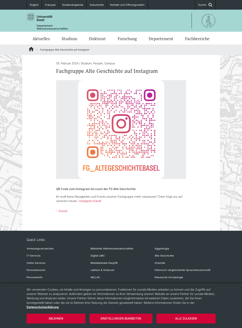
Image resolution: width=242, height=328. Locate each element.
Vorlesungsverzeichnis (40, 248)
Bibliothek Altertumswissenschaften (112, 248)
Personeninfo (35, 277)
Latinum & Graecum (102, 270)
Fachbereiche (197, 38)
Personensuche (36, 270)
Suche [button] (205, 5)
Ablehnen (56, 318)
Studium (69, 38)
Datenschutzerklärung (43, 307)
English (34, 4)
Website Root (31, 49)
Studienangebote (72, 4)
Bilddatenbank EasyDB (104, 262)
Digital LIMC (98, 255)
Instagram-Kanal (90, 201)
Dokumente (97, 4)
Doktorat (97, 38)
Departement (161, 38)
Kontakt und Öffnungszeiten (127, 4)
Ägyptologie (162, 248)
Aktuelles (41, 38)
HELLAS (95, 277)
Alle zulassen (186, 318)
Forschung (127, 38)
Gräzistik (160, 262)
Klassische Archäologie (169, 277)
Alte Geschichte (164, 255)
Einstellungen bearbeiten (121, 318)
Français (50, 4)
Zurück (62, 211)
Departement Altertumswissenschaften (52, 27)
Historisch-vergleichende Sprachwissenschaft (182, 270)
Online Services (36, 262)
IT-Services (34, 255)
